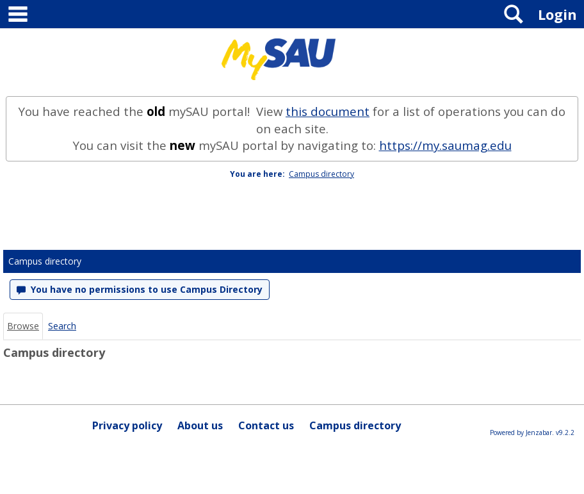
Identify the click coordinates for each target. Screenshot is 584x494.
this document (327, 111)
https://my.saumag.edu (445, 145)
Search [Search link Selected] (62, 326)
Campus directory (321, 174)
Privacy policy (127, 425)
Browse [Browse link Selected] (23, 326)
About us (200, 425)
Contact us (266, 425)
